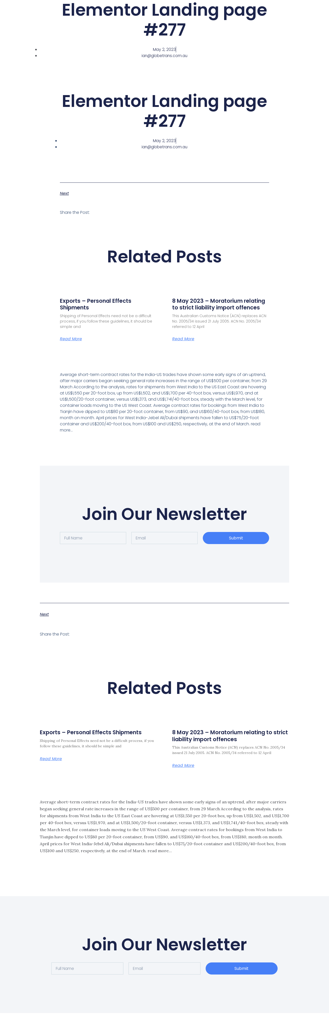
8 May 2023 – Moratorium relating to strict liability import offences (218, 307)
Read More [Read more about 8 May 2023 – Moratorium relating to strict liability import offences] (183, 346)
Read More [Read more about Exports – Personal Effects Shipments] (71, 339)
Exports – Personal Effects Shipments (98, 304)
